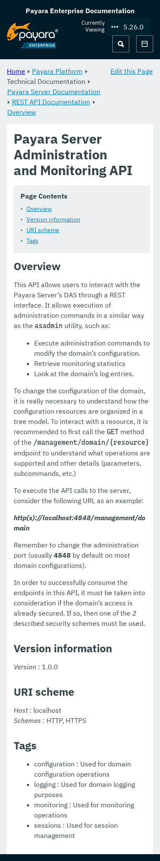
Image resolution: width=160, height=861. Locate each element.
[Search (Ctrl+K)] (120, 43)
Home (16, 71)
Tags (32, 241)
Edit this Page (132, 71)
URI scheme (42, 230)
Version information (53, 219)
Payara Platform (57, 71)
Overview (21, 112)
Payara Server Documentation (53, 91)
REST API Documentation (51, 102)
